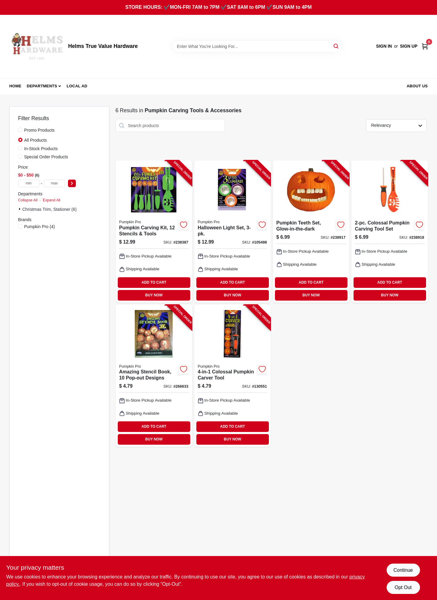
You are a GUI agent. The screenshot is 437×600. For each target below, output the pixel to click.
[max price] (54, 183)
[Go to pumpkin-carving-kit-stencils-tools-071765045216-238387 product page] (154, 231)
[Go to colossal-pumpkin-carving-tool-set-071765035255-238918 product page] (389, 231)
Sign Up (409, 46)
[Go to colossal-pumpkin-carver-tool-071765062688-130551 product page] (232, 376)
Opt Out (403, 587)
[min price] (28, 183)
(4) (39, 226)
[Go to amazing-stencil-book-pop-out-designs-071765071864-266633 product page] (154, 376)
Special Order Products (46, 156)
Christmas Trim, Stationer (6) (49, 209)
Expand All (51, 200)
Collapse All (28, 200)
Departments (42, 86)
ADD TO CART (153, 282)
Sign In (384, 46)
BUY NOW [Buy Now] (154, 295)
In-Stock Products (41, 148)
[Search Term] (257, 46)
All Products (35, 140)
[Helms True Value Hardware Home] (36, 46)
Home (15, 86)
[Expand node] (20, 209)
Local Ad (77, 86)
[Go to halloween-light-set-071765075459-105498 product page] (232, 231)
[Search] (336, 46)
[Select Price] (72, 183)
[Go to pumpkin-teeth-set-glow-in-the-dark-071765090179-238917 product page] (311, 231)
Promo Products (39, 130)
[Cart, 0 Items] (425, 46)
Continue (403, 570)
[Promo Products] (20, 130)
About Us (417, 86)
